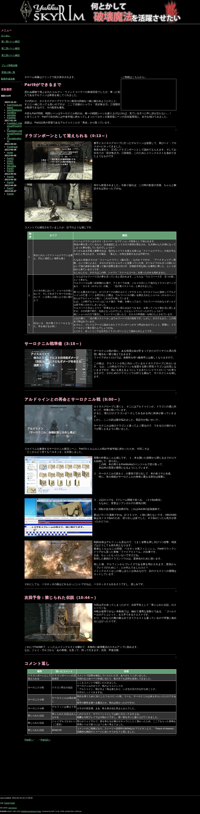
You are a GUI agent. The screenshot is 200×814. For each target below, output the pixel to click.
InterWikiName (14, 110)
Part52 (10, 158)
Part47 (10, 188)
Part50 (10, 171)
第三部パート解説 (10, 55)
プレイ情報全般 (9, 65)
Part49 (10, 176)
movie (10, 152)
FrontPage (12, 147)
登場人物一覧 (8, 72)
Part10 (7, 803)
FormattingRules (14, 139)
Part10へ (45, 739)
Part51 (10, 163)
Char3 (10, 160)
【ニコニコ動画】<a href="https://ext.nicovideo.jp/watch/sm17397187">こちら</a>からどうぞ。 (148, 94)
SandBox (11, 112)
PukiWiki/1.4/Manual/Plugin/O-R (14, 133)
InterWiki (11, 115)
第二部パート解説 (10, 48)
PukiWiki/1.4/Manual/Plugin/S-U (14, 126)
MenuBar (11, 166)
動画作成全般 (8, 78)
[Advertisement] (80, 50)
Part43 (10, 168)
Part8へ (29, 739)
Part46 (10, 194)
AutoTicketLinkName (14, 106)
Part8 (12, 803)
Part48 (10, 182)
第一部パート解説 (10, 41)
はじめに (5, 35)
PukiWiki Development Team (31, 811)
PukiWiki (11, 117)
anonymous (12, 808)
